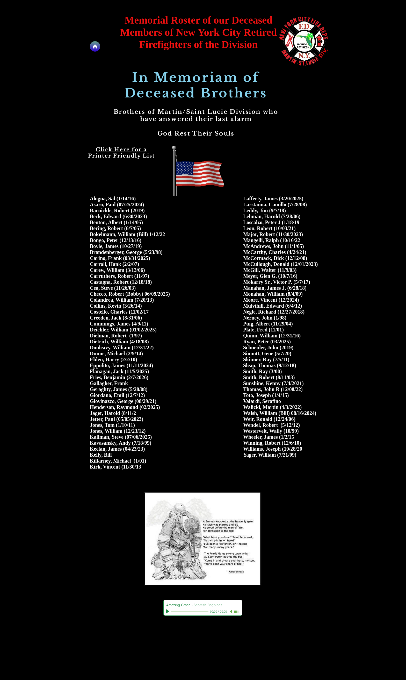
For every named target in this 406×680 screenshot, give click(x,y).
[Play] (168, 612)
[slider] (237, 612)
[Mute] (231, 611)
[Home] (95, 46)
